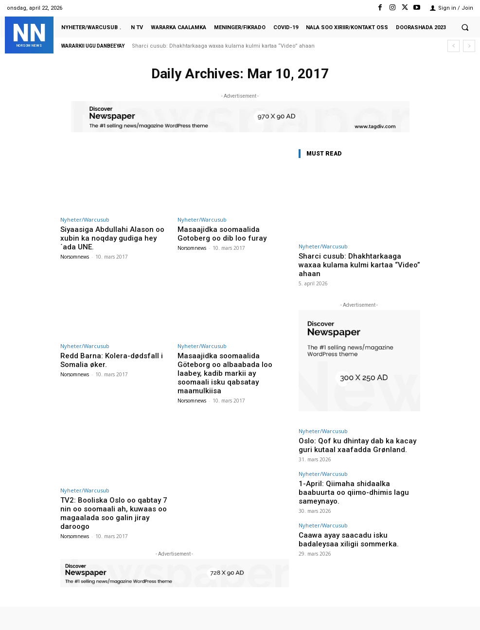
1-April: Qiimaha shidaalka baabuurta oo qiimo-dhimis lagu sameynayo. (358, 470)
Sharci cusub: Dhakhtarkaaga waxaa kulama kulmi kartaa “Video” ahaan (223, 46)
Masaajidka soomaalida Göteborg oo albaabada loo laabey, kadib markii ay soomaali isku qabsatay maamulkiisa (231, 351)
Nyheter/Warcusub (84, 219)
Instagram (361, 600)
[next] (469, 46)
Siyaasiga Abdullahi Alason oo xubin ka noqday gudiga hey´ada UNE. (116, 232)
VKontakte (414, 600)
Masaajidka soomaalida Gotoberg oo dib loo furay (231, 232)
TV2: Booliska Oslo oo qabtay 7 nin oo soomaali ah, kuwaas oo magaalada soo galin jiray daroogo (114, 475)
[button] (465, 27)
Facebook (308, 600)
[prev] (453, 46)
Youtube (464, 600)
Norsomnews (74, 245)
